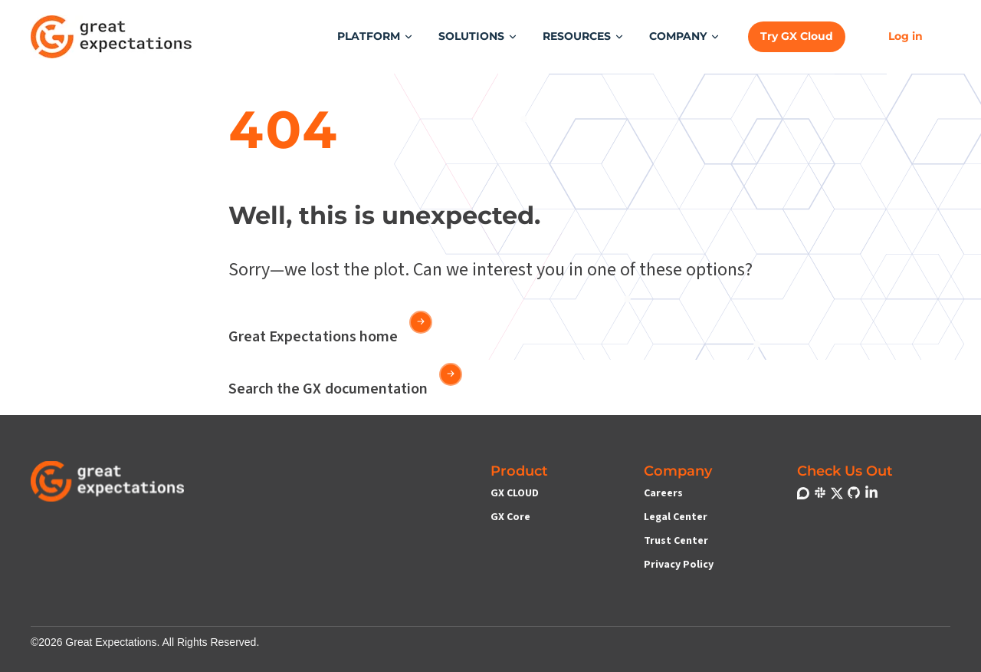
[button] (375, 36)
